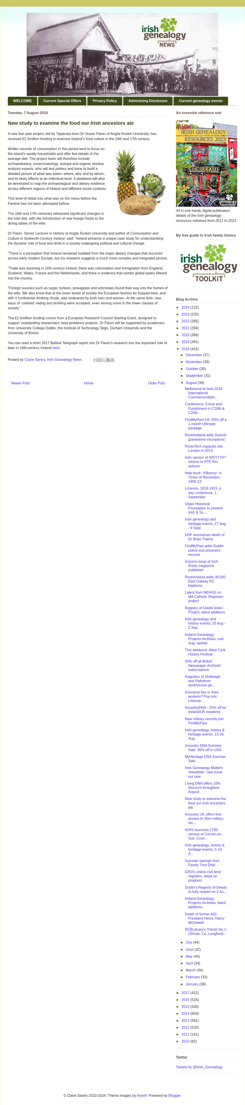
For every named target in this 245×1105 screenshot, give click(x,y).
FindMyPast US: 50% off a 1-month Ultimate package (206, 424)
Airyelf (142, 1095)
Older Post (156, 383)
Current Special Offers (62, 101)
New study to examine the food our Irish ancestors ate (205, 803)
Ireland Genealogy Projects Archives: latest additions (205, 903)
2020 (186, 335)
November (194, 362)
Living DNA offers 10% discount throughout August (202, 788)
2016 (186, 1000)
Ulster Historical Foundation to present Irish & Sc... (204, 508)
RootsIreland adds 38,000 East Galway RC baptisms (205, 581)
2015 (186, 1007)
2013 (186, 1021)
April (190, 963)
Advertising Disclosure (148, 101)
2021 (186, 328)
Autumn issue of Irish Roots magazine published (201, 566)
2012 (186, 1027)
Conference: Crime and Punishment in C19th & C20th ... (205, 408)
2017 (186, 993)
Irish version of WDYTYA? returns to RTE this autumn (205, 462)
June (190, 949)
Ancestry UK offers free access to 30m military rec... (204, 818)
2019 (186, 342)
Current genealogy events (201, 101)
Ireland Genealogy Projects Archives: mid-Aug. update (205, 639)
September (195, 376)
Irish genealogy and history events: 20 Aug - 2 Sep (205, 623)
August (192, 383)
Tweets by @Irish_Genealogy (199, 1067)
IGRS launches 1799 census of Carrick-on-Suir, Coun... (203, 834)
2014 (186, 1013)
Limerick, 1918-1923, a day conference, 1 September (203, 492)
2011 (186, 1034)
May (190, 956)
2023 (186, 314)
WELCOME (22, 101)
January (192, 984)
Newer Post (20, 383)
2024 (186, 307)
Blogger (174, 1095)
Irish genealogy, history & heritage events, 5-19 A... (205, 849)
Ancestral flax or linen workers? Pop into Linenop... (202, 696)
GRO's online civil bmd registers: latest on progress (203, 876)
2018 (186, 349)
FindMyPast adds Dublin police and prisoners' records (204, 550)
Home (89, 383)
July (189, 942)
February (193, 977)
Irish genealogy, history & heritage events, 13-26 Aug (205, 734)
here (55, 348)
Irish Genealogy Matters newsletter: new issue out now (204, 772)
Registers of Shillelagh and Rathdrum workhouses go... (202, 681)
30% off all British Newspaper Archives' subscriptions (203, 665)
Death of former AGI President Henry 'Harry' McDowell (205, 918)
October (192, 369)
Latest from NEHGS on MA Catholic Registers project (204, 597)
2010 (186, 1041)
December (194, 355)
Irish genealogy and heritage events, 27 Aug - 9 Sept (205, 523)
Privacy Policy (105, 101)
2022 (186, 321)
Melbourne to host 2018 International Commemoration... (203, 393)
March (191, 970)
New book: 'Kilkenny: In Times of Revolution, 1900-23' (203, 477)
